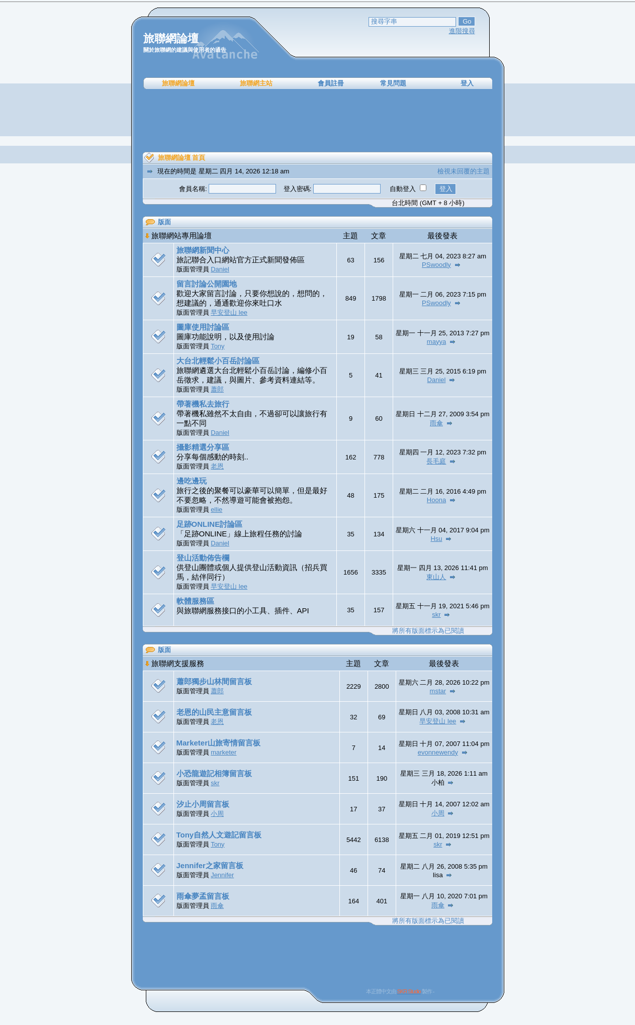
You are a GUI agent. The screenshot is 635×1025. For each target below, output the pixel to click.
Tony (217, 346)
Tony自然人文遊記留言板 (219, 834)
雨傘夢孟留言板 (202, 896)
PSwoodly (436, 264)
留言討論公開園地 (206, 283)
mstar (438, 691)
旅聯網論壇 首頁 (182, 157)
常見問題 (393, 83)
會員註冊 (331, 83)
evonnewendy (438, 752)
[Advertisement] (318, 120)
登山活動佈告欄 (202, 557)
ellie (216, 509)
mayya (436, 341)
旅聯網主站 (256, 83)
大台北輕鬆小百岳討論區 (217, 360)
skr (436, 614)
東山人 (436, 577)
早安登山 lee (229, 312)
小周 (217, 813)
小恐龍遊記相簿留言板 (214, 773)
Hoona (436, 500)
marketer (223, 752)
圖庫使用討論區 (202, 327)
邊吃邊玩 (191, 481)
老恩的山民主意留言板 (214, 712)
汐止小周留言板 (202, 804)
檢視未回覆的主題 (463, 171)
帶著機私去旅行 (202, 404)
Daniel (220, 269)
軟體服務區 (195, 601)
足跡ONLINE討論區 (209, 524)
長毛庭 (436, 461)
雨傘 (436, 423)
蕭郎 (217, 389)
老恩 (217, 466)
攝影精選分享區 (202, 447)
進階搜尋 (462, 31)
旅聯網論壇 (178, 83)
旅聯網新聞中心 (202, 250)
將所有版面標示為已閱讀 (428, 630)
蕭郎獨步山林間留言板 (214, 681)
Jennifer (222, 875)
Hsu (436, 538)
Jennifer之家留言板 (209, 865)
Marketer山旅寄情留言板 (218, 742)
